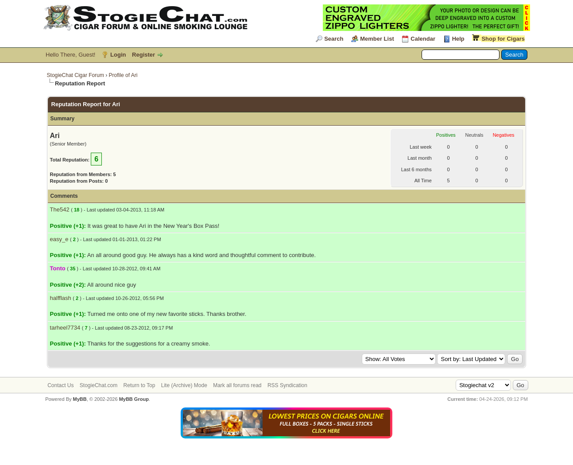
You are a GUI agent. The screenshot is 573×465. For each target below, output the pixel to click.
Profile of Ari (123, 75)
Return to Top (139, 385)
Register (143, 54)
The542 (60, 209)
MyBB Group (134, 399)
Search (333, 38)
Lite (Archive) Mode (184, 385)
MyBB (80, 399)
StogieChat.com (98, 385)
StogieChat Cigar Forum (75, 75)
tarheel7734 (65, 327)
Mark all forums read (237, 385)
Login (118, 54)
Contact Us (60, 385)
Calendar (422, 38)
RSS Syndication (287, 385)
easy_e (59, 239)
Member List (377, 38)
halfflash (60, 298)
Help (458, 38)
